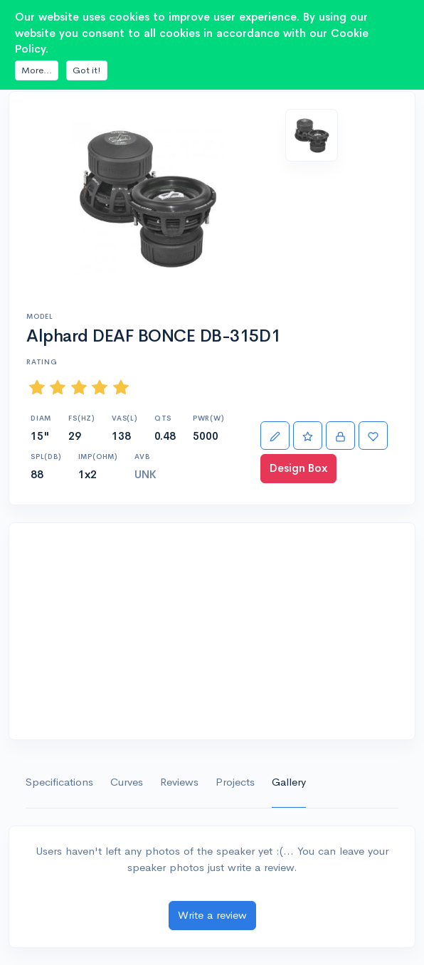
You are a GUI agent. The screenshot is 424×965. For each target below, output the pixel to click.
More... (36, 70)
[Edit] (275, 435)
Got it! (87, 70)
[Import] (340, 435)
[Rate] (307, 435)
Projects (235, 782)
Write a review (212, 915)
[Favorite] (373, 435)
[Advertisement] (212, 631)
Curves (126, 782)
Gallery (289, 782)
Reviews (179, 782)
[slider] (79, 386)
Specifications (59, 782)
